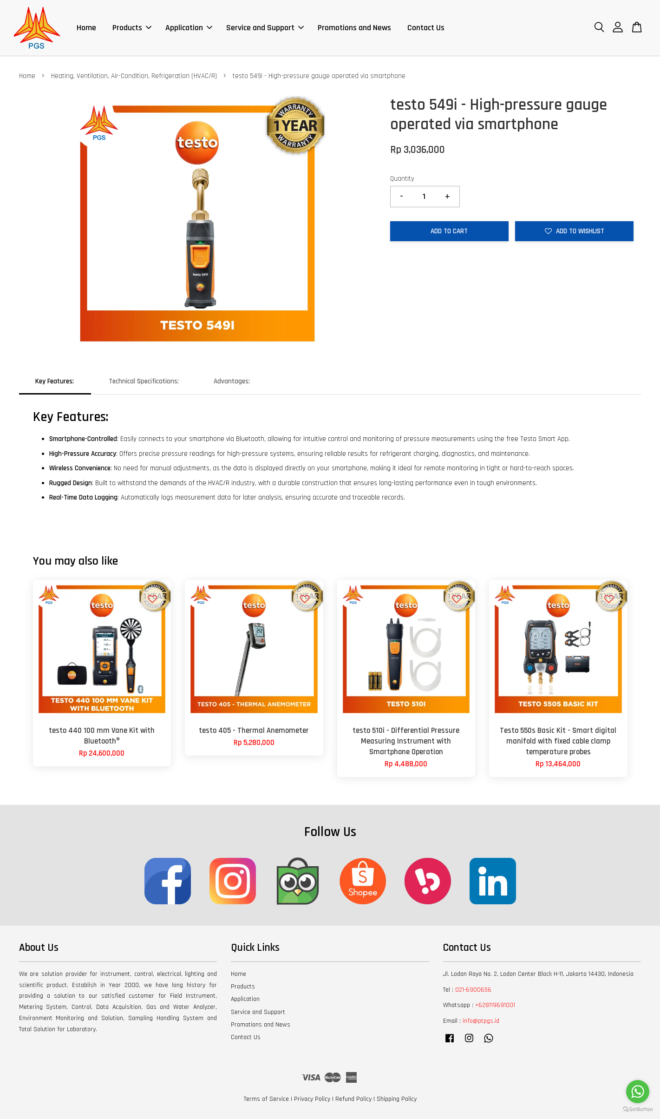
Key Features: (54, 381)
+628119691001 (495, 1005)
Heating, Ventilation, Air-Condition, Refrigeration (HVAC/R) (134, 76)
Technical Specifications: (144, 381)
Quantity (402, 179)
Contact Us (425, 27)
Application (188, 27)
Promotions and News (354, 27)
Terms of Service (266, 1099)
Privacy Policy (312, 1099)
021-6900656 (473, 990)
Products (131, 27)
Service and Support (265, 27)
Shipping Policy (397, 1099)
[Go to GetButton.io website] (638, 1109)
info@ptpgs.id (481, 1021)
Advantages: (232, 381)
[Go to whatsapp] (637, 1091)
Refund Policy (353, 1099)
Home (86, 27)
